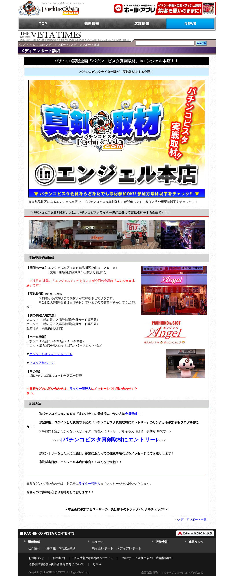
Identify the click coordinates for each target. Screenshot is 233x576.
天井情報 (50, 548)
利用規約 (59, 558)
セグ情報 (34, 548)
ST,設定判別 (67, 548)
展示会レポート (102, 548)
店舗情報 (141, 24)
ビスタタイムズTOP (31, 44)
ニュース (98, 542)
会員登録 (131, 413)
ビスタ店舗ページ (41, 363)
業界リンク (196, 542)
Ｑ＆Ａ (97, 564)
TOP (42, 24)
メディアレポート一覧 (192, 519)
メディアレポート (57, 44)
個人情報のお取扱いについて (93, 558)
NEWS (191, 24)
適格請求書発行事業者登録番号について (56, 564)
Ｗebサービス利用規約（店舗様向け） (148, 558)
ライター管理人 (80, 388)
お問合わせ (36, 558)
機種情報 (92, 24)
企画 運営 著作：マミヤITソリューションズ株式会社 (172, 572)
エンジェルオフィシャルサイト (50, 354)
